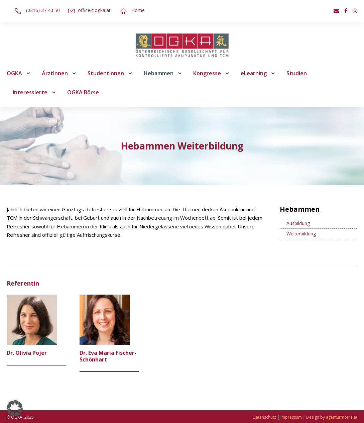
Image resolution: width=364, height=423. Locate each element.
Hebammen (158, 73)
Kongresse (207, 73)
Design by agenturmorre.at (331, 417)
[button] (14, 408)
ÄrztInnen (55, 73)
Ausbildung (298, 223)
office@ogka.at (94, 10)
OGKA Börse (83, 92)
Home (138, 10)
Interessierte (30, 92)
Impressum (291, 417)
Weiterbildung (301, 233)
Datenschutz (264, 417)
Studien (296, 73)
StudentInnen (106, 73)
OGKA (14, 73)
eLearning (254, 73)
